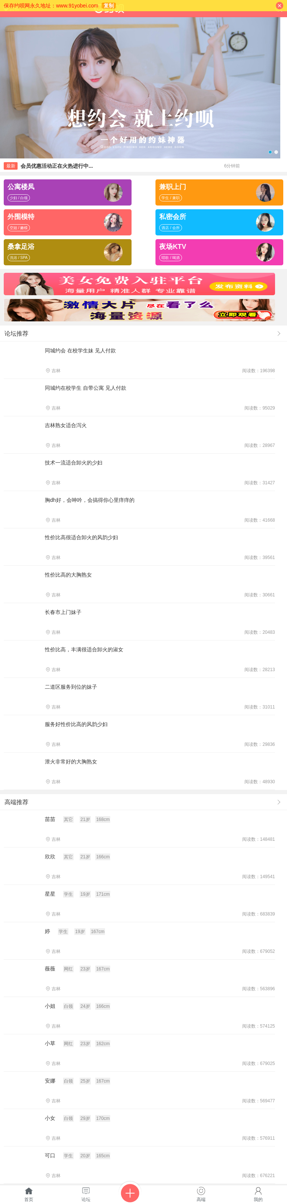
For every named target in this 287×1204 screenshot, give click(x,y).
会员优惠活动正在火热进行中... (57, 166)
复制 (109, 6)
